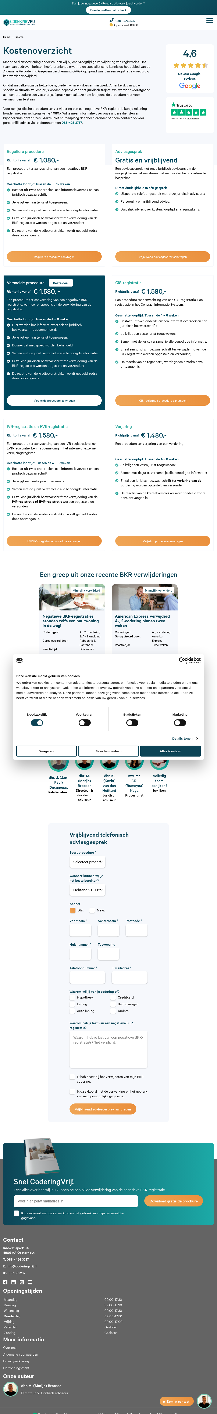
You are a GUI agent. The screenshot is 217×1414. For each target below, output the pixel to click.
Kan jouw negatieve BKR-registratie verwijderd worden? (108, 7)
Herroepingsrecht (16, 1367)
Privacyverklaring (16, 1361)
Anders (123, 1010)
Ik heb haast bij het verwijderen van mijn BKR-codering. (111, 1078)
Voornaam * (78, 920)
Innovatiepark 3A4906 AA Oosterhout (19, 1250)
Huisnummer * (80, 944)
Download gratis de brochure (174, 1200)
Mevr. (101, 910)
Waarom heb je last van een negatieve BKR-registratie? (102, 1025)
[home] (6, 36)
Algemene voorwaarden (20, 1354)
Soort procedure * (83, 852)
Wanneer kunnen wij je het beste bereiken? (86, 878)
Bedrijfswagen (128, 1004)
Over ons (9, 1347)
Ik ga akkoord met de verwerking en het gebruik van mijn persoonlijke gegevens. (112, 1093)
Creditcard (126, 997)
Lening (82, 1004)
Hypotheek (85, 997)
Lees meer (51, 655)
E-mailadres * (121, 967)
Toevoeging (106, 944)
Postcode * (134, 920)
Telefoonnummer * (83, 967)
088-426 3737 (72, 122)
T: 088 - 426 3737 (16, 1259)
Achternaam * (108, 920)
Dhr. (80, 910)
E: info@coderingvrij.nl (20, 1266)
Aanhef (75, 903)
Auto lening (85, 1010)
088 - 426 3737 (122, 20)
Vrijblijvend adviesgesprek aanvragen (103, 1109)
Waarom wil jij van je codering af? (95, 991)
